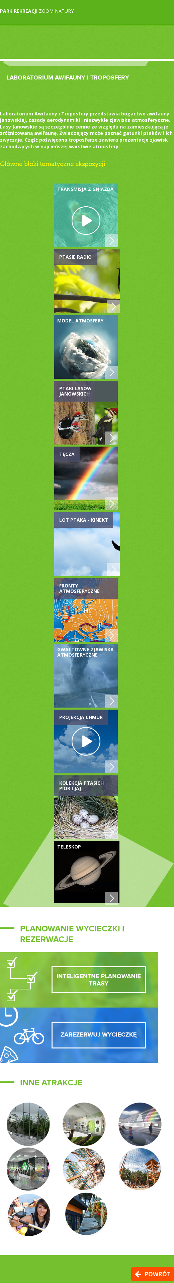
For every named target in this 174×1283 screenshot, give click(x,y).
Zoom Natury (37, 11)
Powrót (158, 1274)
